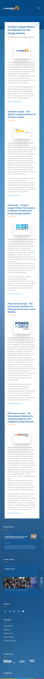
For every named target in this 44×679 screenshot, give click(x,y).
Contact (6, 629)
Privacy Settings (9, 641)
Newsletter (7, 633)
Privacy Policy (8, 637)
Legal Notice (8, 626)
